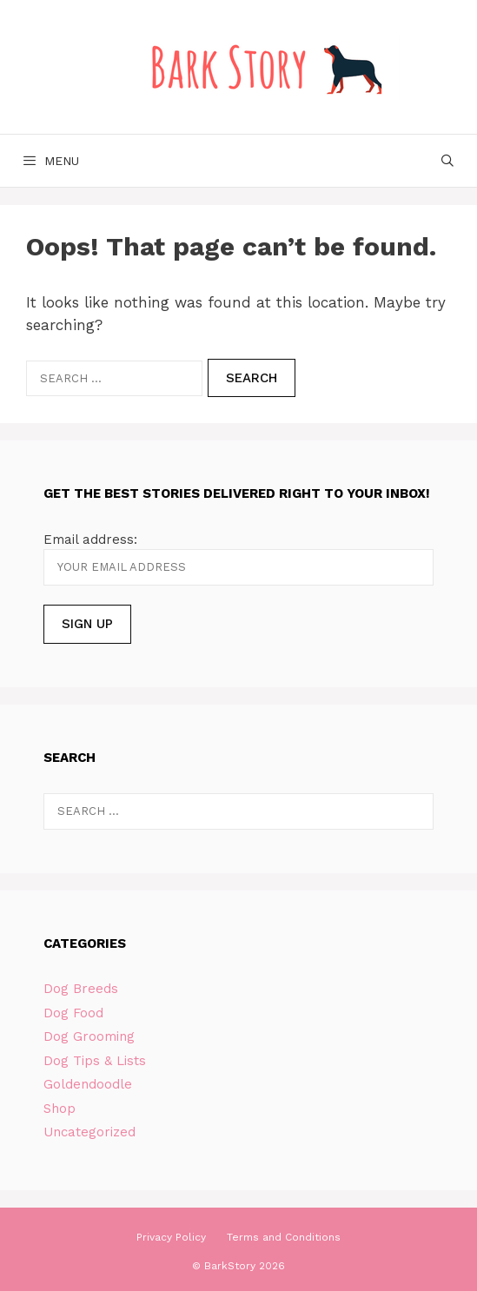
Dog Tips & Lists (94, 1061)
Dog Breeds (80, 988)
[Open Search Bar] (447, 161)
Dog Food (73, 1013)
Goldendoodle (87, 1084)
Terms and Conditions (284, 1237)
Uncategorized (89, 1132)
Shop (59, 1108)
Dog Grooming (89, 1036)
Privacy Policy (171, 1237)
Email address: (90, 539)
